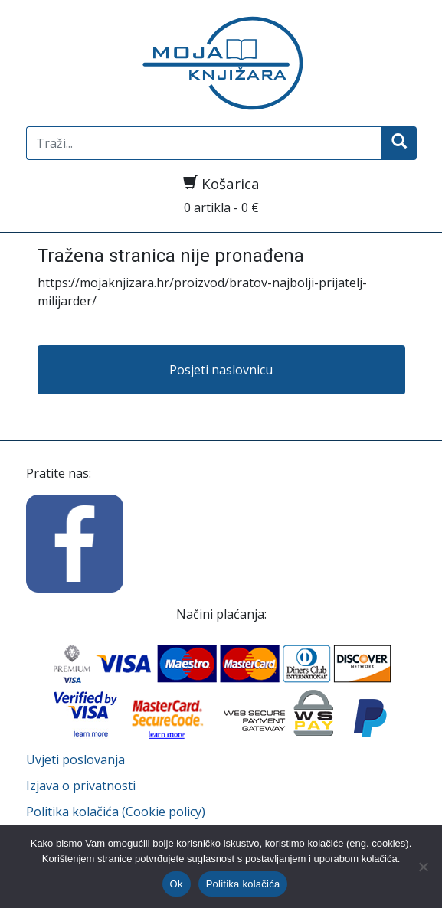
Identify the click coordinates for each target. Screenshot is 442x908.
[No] (423, 866)
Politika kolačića (243, 884)
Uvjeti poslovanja (75, 759)
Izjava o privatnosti (81, 785)
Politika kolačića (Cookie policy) (115, 811)
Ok (176, 884)
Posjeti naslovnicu (221, 369)
